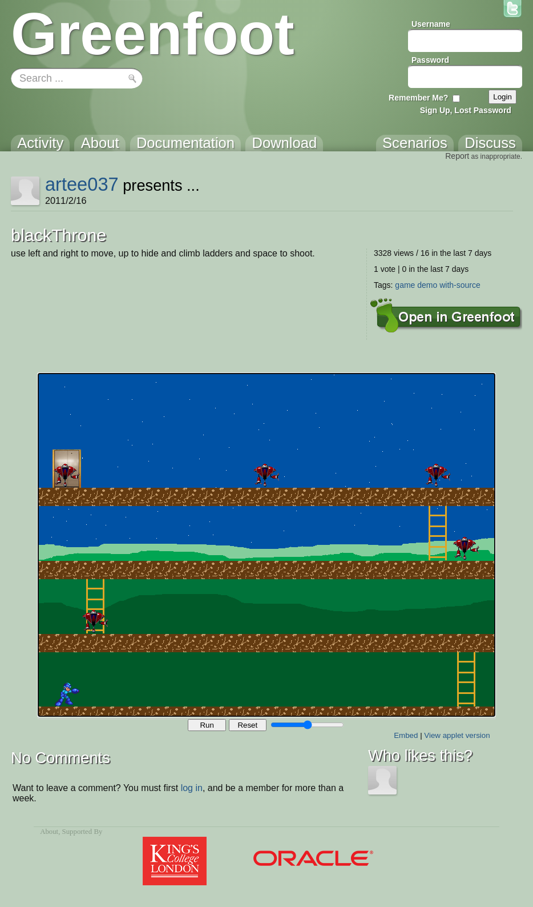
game (405, 285)
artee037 (82, 184)
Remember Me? (418, 97)
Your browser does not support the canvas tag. (266, 545)
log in (192, 788)
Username (430, 24)
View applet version (457, 735)
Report (457, 155)
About (49, 832)
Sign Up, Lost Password (465, 110)
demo (427, 285)
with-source (459, 285)
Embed (406, 735)
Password (430, 60)
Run (206, 725)
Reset (247, 725)
